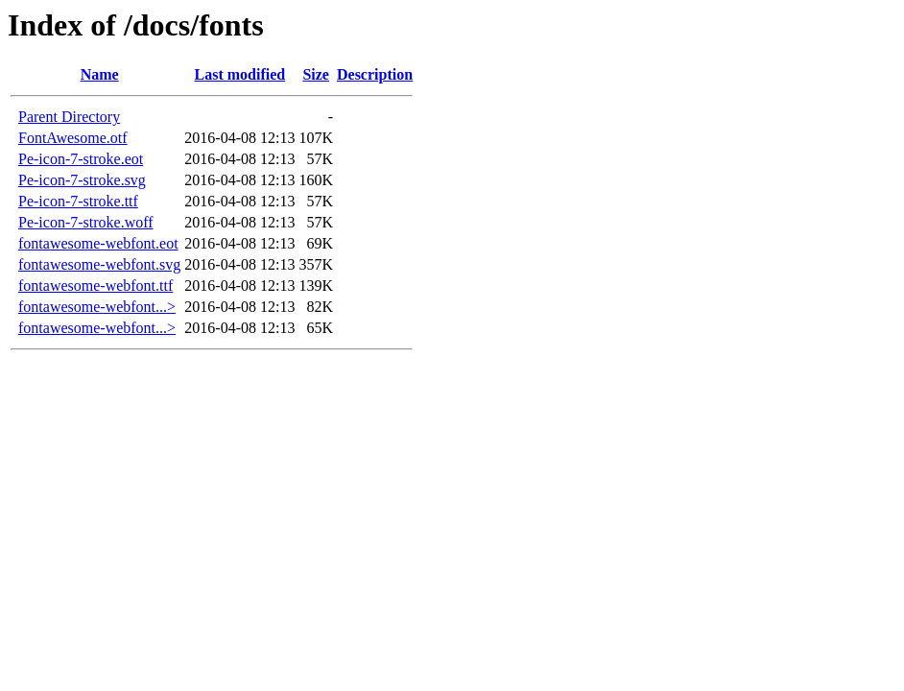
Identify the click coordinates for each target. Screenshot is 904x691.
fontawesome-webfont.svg (99, 264)
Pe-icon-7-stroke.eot (80, 159)
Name (100, 74)
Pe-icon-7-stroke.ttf (78, 201)
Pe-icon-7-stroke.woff (86, 222)
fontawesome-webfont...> (97, 306)
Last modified (240, 74)
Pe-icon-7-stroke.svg (82, 180)
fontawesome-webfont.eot (98, 243)
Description (375, 74)
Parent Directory (69, 116)
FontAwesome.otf (73, 138)
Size (315, 74)
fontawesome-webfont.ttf (95, 285)
